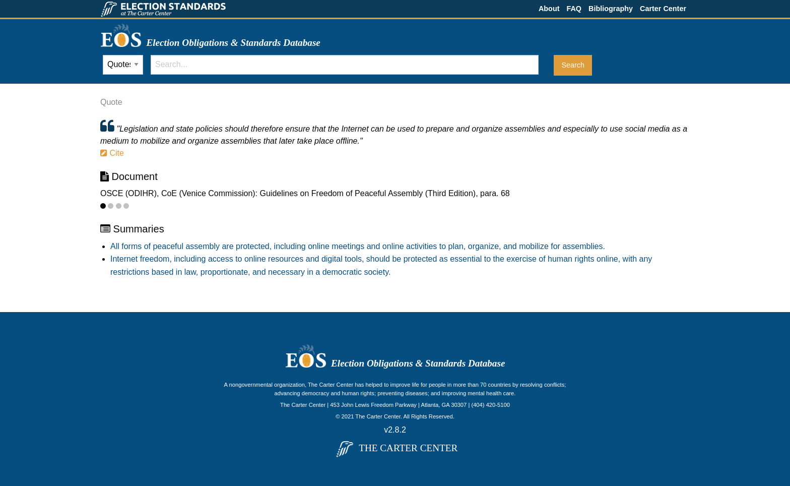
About (549, 9)
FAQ (573, 9)
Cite (112, 153)
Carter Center (663, 9)
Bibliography (610, 9)
